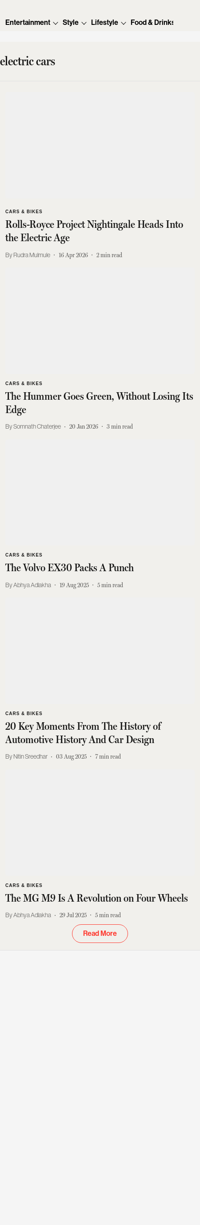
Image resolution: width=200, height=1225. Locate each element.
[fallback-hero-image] (100, 145)
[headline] (100, 231)
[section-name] (24, 211)
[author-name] (29, 255)
